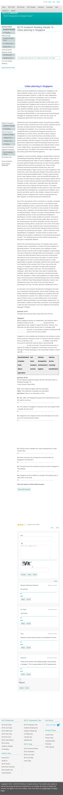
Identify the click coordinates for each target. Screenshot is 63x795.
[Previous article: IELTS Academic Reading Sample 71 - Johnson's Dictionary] (52, 527)
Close (27, 688)
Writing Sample (6, 35)
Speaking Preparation (8, 149)
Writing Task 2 (7, 46)
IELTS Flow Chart (7, 734)
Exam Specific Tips (7, 770)
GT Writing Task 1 (8, 43)
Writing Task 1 (8, 138)
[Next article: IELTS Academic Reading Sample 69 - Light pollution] (57, 527)
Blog (56, 7)
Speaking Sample (7, 52)
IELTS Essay (5, 743)
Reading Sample (7, 26)
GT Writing (6, 144)
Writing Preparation (7, 132)
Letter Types (27, 760)
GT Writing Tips (28, 734)
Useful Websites (6, 773)
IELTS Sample (31, 7)
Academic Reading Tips (31, 728)
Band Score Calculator (8, 767)
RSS (55, 581)
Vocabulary (49, 7)
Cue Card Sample (7, 61)
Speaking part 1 (7, 55)
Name (21, 535)
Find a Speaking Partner (8, 153)
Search (13, 10)
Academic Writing (8, 134)
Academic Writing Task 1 (8, 39)
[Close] (20, 679)
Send (29, 574)
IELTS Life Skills (28, 757)
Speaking (4, 63)
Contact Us (5, 10)
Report (22, 688)
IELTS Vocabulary (29, 751)
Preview (23, 574)
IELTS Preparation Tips (30, 724)
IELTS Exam (20, 7)
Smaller (58, 1)
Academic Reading (9, 29)
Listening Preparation (8, 147)
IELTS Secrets (6, 764)
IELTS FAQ (11, 7)
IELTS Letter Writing (7, 740)
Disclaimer (48, 744)
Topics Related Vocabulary (6, 164)
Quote (28, 599)
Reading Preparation (8, 123)
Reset (53, 1)
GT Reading (6, 32)
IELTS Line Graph (7, 728)
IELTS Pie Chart (6, 737)
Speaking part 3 (7, 58)
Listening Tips (28, 737)
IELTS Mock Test (6, 157)
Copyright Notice (50, 741)
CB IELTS (4, 760)
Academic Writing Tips (30, 731)
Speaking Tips (28, 740)
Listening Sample (7, 49)
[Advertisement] (8, 95)
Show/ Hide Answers (24, 489)
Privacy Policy (49, 738)
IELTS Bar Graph (7, 724)
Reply (23, 599)
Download (41, 7)
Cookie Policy (49, 734)
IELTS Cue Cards (29, 754)
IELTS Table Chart (7, 731)
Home (4, 7)
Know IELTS (5, 757)
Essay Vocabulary (7, 161)
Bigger (49, 1)
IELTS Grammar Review (31, 748)
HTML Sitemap (49, 747)
